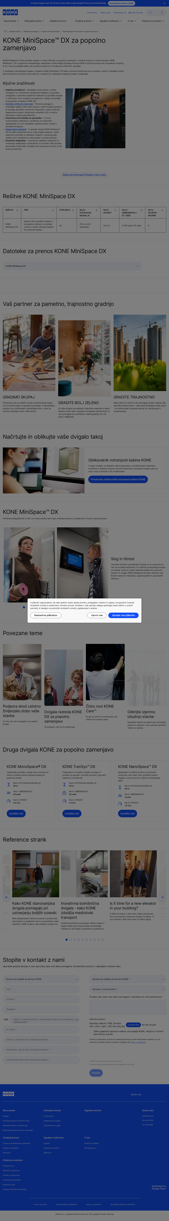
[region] (84, 610)
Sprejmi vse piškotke (123, 615)
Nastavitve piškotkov (45, 615)
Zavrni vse (97, 615)
